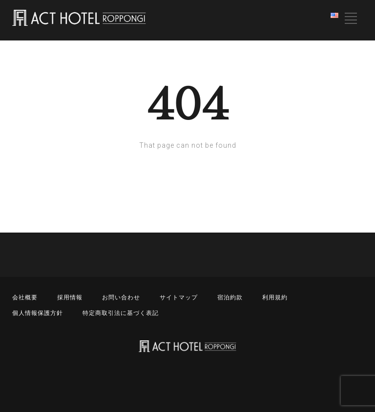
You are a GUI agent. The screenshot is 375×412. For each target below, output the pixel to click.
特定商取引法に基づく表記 (121, 313)
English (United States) (335, 17)
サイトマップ (179, 297)
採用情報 (70, 297)
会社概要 (25, 297)
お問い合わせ (121, 297)
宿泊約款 (230, 297)
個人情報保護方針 (37, 313)
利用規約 (275, 297)
